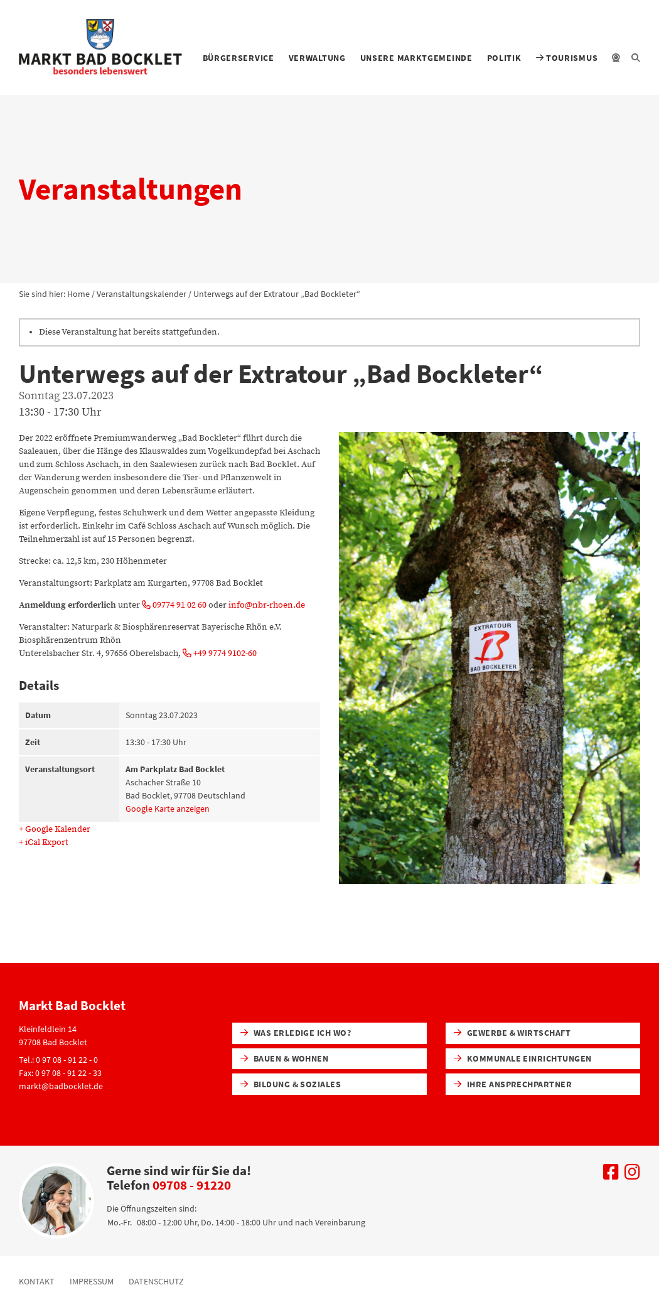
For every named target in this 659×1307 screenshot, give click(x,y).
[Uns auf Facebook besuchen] (611, 1175)
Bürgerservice (238, 57)
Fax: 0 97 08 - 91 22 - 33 (60, 1072)
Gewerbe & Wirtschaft (512, 1032)
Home (78, 293)
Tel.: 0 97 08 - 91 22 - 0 (58, 1059)
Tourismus (567, 57)
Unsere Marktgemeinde (416, 57)
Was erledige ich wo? (295, 1032)
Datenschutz (156, 1281)
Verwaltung (317, 57)
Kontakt (37, 1281)
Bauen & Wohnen (284, 1058)
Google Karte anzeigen (168, 808)
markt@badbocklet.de (61, 1086)
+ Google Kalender (54, 829)
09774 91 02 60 (174, 605)
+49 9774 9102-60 (220, 653)
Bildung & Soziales (290, 1084)
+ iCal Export (43, 842)
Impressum (92, 1281)
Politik (504, 57)
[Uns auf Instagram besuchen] (632, 1175)
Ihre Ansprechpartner (513, 1084)
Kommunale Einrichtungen (523, 1058)
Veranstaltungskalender (141, 293)
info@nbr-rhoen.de (266, 605)
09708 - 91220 (192, 1184)
